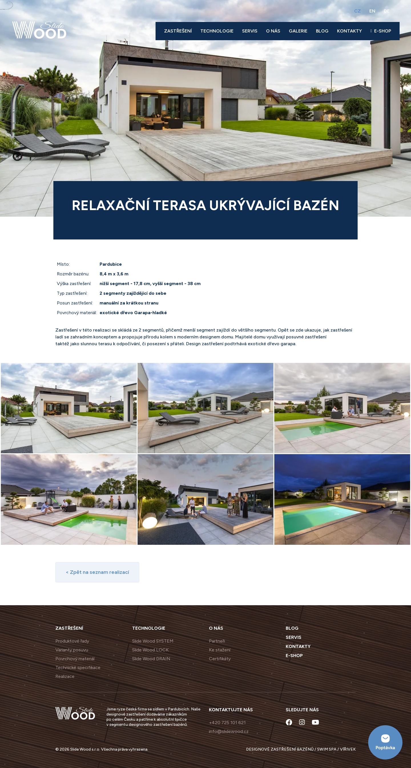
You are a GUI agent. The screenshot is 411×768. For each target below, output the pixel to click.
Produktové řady (72, 641)
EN (372, 11)
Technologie (216, 31)
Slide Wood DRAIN (151, 658)
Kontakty (349, 31)
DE (387, 11)
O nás (273, 31)
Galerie (298, 31)
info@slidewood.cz (229, 731)
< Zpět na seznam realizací (97, 572)
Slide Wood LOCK (150, 650)
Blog (322, 31)
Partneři (217, 641)
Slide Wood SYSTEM (153, 641)
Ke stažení (219, 650)
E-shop (380, 31)
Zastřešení (178, 31)
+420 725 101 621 (227, 722)
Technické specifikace (77, 667)
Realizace (64, 676)
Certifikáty (220, 658)
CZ (357, 11)
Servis (249, 31)
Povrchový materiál (74, 658)
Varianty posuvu (71, 650)
